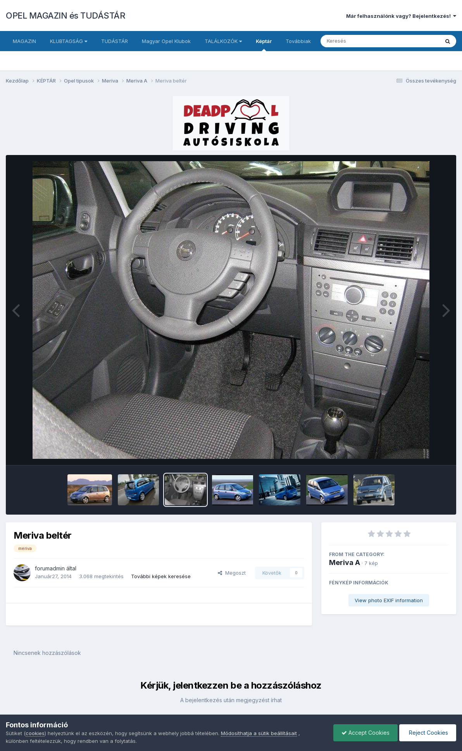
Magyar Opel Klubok (166, 41)
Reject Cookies (427, 732)
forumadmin (50, 568)
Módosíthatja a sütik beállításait (259, 733)
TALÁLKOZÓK (223, 41)
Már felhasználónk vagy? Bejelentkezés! (401, 16)
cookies (35, 733)
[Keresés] (359, 41)
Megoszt (232, 573)
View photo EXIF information (389, 600)
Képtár (264, 44)
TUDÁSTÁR (114, 41)
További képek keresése (161, 576)
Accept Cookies (365, 732)
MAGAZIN (24, 41)
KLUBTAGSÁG (68, 41)
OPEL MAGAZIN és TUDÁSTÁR (65, 15)
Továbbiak (298, 41)
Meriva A (344, 562)
